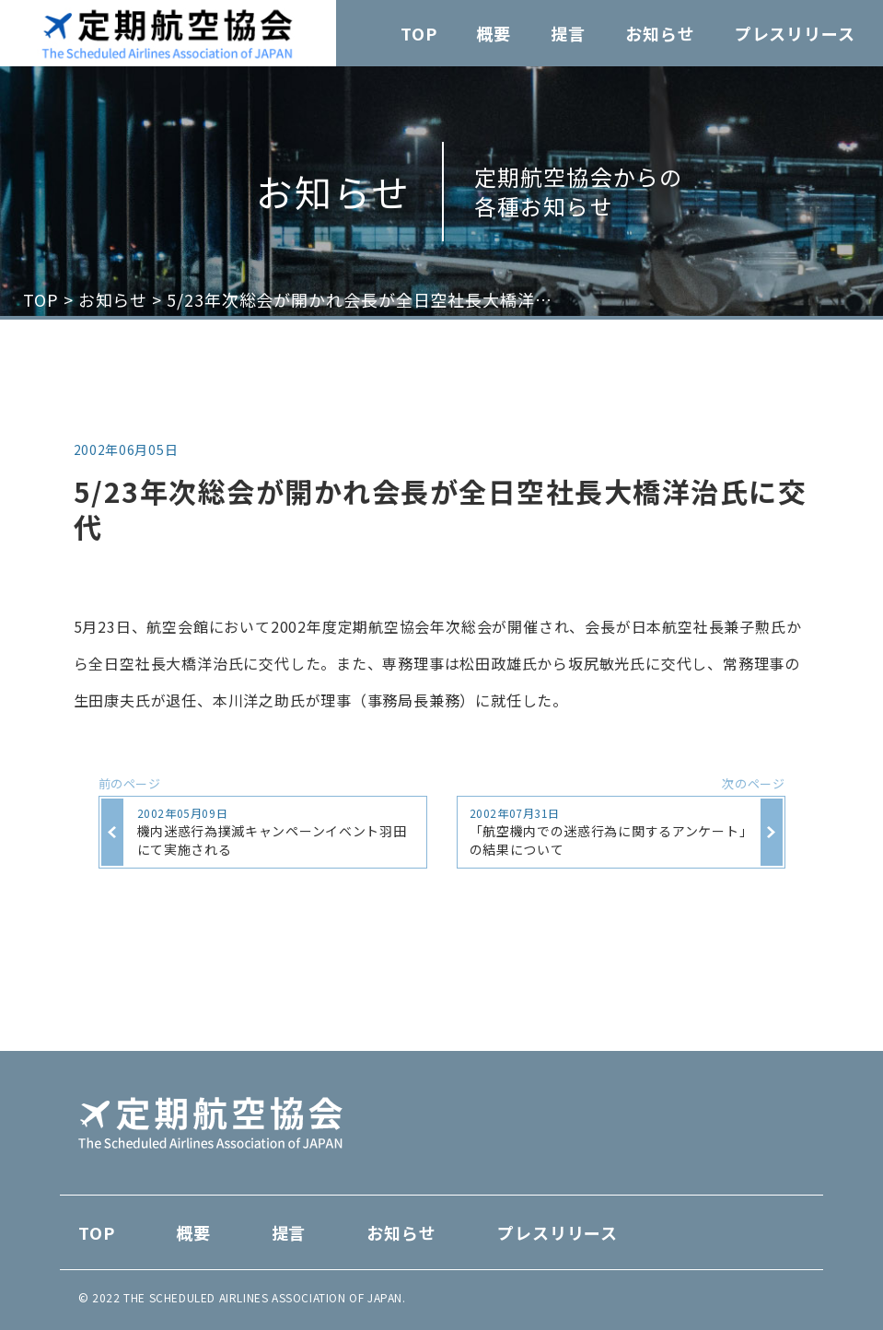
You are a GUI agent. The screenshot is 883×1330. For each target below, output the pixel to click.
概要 (493, 33)
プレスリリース (795, 33)
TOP (419, 33)
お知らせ (660, 33)
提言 (568, 33)
